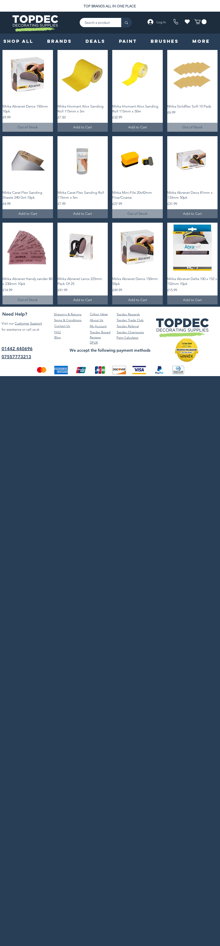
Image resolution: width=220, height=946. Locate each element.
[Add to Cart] (82, 127)
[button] (200, 21)
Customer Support (28, 323)
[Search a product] (98, 22)
